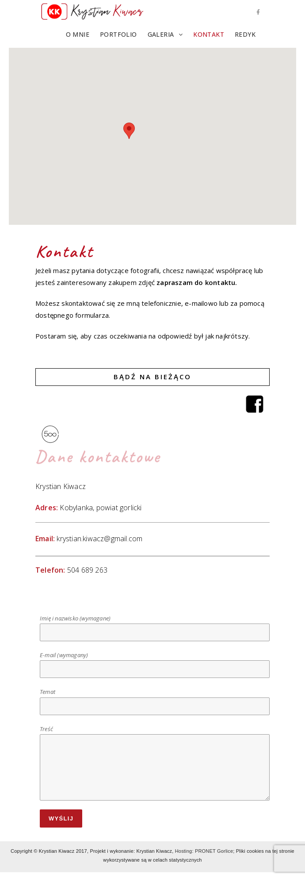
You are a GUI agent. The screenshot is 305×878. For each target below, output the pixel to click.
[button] (129, 131)
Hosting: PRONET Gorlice (204, 851)
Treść (155, 748)
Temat (155, 698)
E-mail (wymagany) (155, 662)
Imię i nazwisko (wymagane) (155, 625)
